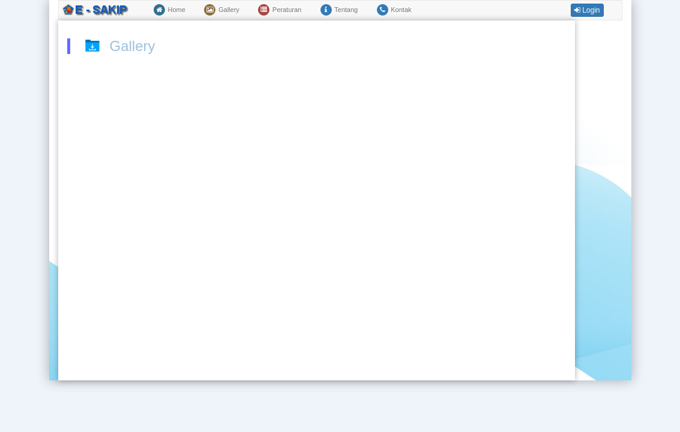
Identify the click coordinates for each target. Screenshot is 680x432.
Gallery (221, 10)
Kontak (393, 10)
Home (169, 10)
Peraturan (279, 10)
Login (587, 10)
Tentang (338, 10)
